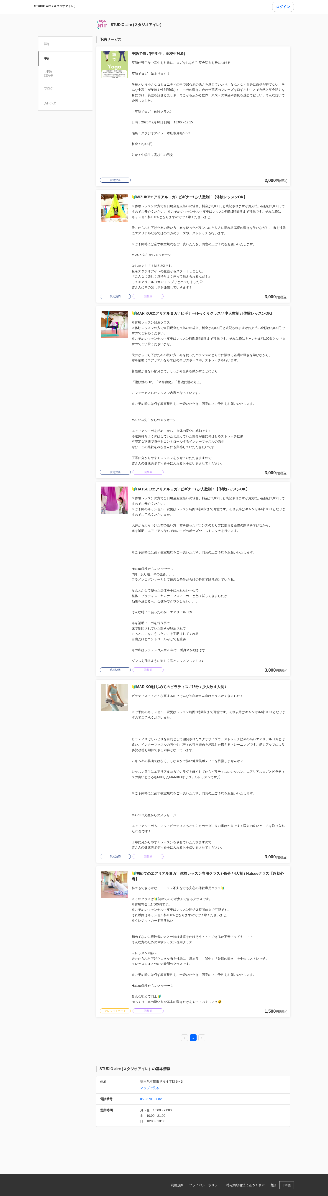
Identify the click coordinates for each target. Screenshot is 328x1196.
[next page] (201, 1038)
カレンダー (51, 103)
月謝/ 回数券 (48, 73)
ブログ (48, 88)
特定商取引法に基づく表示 (245, 1185)
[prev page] (184, 1038)
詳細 (47, 44)
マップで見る (149, 1088)
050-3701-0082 (151, 1099)
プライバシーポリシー (205, 1185)
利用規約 (177, 1185)
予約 (47, 59)
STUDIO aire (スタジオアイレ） (55, 6)
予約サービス (110, 39)
